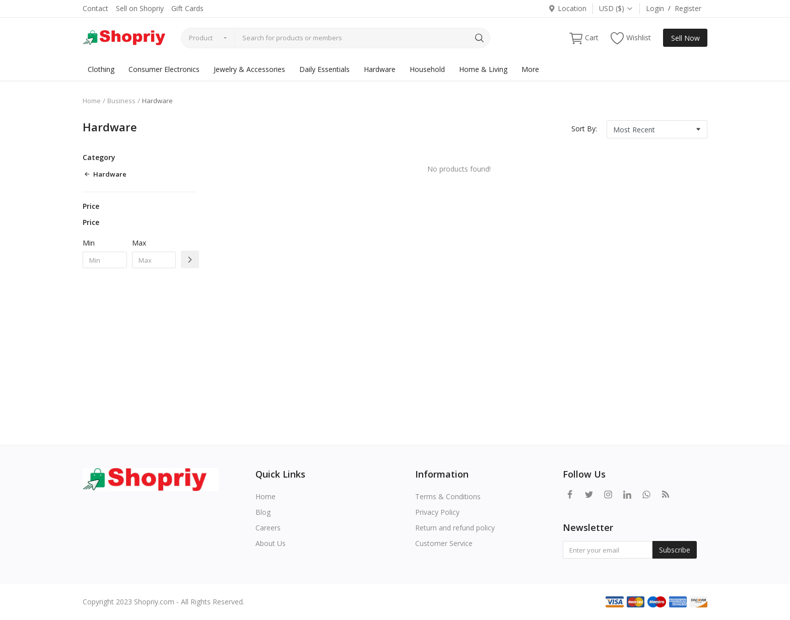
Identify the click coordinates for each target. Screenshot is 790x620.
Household (427, 69)
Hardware (380, 69)
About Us (270, 543)
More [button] (530, 69)
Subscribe (674, 550)
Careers (268, 527)
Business (121, 100)
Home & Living (483, 69)
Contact (95, 8)
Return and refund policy (455, 527)
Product (201, 37)
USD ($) (616, 8)
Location (567, 8)
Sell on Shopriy (140, 8)
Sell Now (685, 38)
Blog (263, 512)
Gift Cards (187, 8)
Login (655, 8)
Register (688, 8)
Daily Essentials (324, 69)
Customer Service (444, 543)
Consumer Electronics (164, 69)
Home (92, 100)
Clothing (101, 69)
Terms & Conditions (448, 496)
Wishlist (631, 38)
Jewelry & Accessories (249, 69)
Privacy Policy (437, 512)
